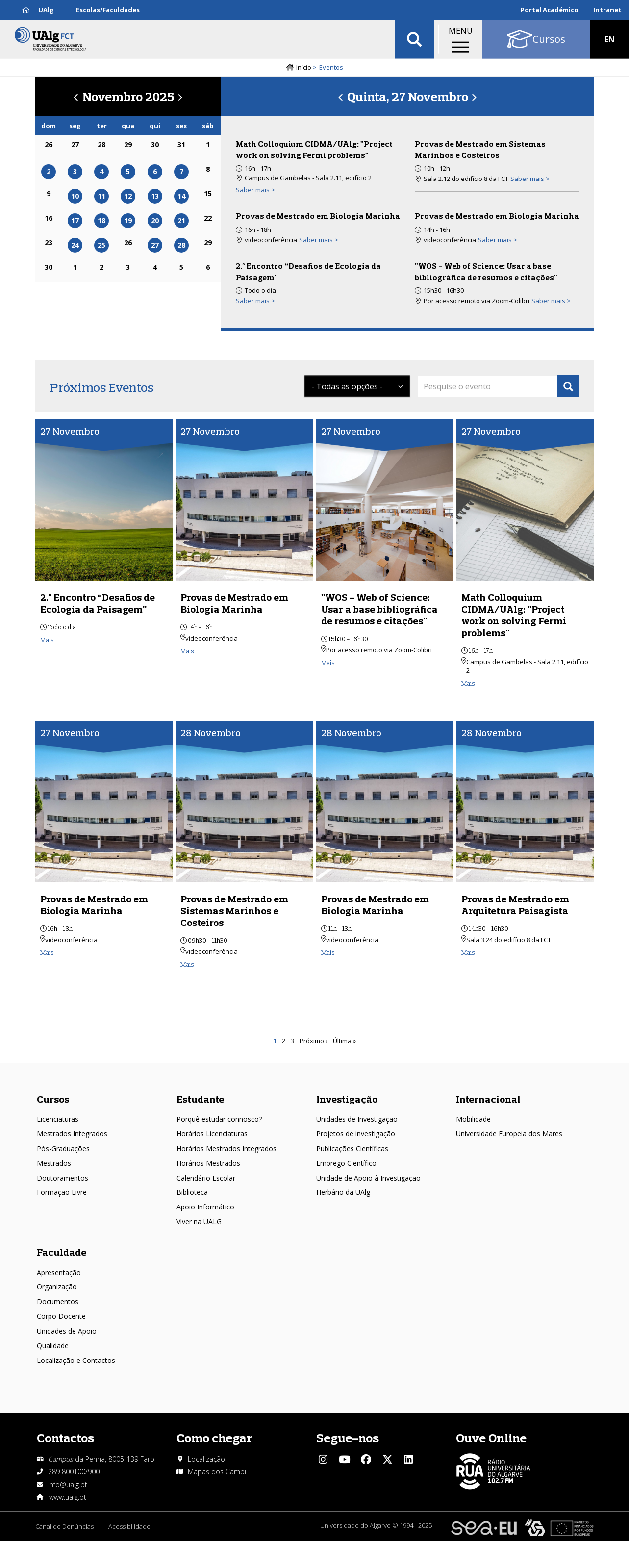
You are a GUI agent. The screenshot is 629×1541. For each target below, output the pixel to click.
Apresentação (59, 1272)
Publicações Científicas (352, 1148)
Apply (568, 386)
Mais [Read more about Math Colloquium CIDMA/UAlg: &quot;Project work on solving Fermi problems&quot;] (468, 683)
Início (303, 67)
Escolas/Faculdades (108, 9)
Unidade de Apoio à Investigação (368, 1177)
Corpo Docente (61, 1316)
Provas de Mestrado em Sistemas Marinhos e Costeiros (234, 910)
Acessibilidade (129, 1526)
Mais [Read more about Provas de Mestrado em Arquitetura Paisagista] (468, 952)
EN (609, 39)
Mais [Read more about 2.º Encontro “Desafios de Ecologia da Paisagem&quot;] (47, 639)
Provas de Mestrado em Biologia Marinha (318, 216)
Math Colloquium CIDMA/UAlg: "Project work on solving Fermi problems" (513, 615)
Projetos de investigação (355, 1133)
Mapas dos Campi (217, 1471)
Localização (206, 1459)
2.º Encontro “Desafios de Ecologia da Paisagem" (97, 603)
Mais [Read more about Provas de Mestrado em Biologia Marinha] (187, 651)
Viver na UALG (199, 1221)
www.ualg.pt (67, 1497)
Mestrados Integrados (72, 1133)
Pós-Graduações (63, 1148)
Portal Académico (550, 9)
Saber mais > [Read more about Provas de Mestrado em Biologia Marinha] (318, 239)
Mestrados (54, 1163)
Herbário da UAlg (343, 1192)
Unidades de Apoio (67, 1331)
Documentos (57, 1301)
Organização (57, 1286)
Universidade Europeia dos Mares (509, 1133)
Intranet (607, 9)
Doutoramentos (62, 1177)
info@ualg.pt (67, 1484)
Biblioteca (192, 1192)
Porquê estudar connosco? (219, 1119)
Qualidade (53, 1345)
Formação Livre (62, 1192)
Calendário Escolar (205, 1177)
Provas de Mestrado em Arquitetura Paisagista (515, 905)
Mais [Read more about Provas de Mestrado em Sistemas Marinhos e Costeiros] (187, 964)
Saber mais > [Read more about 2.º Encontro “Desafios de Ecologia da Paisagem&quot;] (255, 300)
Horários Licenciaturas (212, 1133)
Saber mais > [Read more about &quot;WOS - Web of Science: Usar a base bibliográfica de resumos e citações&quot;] (551, 300)
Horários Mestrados (208, 1163)
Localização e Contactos (76, 1360)
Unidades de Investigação (357, 1119)
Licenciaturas (57, 1119)
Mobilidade (473, 1119)
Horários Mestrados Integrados (226, 1148)
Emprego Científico (346, 1163)
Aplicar (414, 39)
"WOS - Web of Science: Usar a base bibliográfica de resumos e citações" (379, 609)
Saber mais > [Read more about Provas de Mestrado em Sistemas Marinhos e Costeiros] (530, 178)
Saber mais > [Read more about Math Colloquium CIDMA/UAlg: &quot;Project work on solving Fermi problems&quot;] (255, 189)
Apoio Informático (205, 1206)
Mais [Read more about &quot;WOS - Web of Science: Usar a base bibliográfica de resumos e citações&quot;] (328, 663)
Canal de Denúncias (64, 1526)
